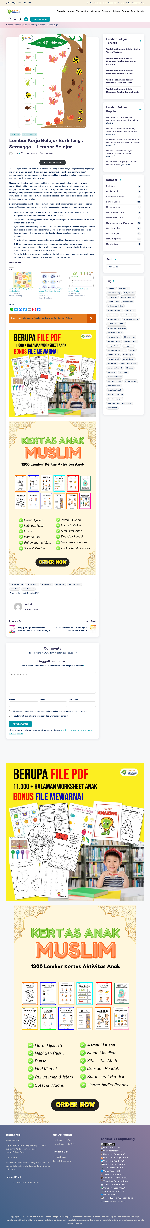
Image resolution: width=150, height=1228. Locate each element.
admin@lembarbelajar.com (27, 1182)
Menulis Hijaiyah (113, 239)
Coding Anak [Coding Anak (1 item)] (112, 297)
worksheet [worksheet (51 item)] (124, 372)
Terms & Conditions (62, 1161)
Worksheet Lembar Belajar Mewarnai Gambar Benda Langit (122, 90)
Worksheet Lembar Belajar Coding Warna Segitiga (123, 50)
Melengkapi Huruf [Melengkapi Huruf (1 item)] (114, 337)
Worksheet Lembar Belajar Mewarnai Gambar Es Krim (119, 81)
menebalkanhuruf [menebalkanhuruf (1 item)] (130, 341)
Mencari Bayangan (115, 212)
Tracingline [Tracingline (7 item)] (112, 372)
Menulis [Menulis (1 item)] (132, 350)
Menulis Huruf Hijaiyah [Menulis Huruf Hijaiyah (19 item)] (128, 363)
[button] (40, 19)
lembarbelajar (47, 584)
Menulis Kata (112, 244)
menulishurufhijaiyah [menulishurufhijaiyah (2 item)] (115, 368)
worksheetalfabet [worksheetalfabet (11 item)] (114, 381)
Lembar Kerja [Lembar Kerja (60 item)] (112, 315)
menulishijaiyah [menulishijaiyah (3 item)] (128, 359)
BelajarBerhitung (17, 584)
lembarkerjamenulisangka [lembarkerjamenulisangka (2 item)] (117, 328)
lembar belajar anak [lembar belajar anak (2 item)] (115, 310)
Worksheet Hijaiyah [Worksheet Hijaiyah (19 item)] (115, 399)
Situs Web (73, 699)
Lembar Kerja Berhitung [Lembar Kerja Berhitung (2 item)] (116, 324)
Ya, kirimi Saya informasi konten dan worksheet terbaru (38, 716)
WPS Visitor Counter (118, 1201)
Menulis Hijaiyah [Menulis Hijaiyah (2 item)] (113, 359)
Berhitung (15, 134)
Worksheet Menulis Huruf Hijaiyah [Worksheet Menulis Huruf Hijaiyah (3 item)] (119, 403)
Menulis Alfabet (113, 228)
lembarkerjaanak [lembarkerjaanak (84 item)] (114, 319)
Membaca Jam (113, 207)
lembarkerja (60, 584)
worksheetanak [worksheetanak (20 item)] (130, 381)
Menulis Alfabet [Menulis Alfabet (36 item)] (113, 355)
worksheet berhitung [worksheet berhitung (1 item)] (115, 394)
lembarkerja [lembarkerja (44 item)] (130, 310)
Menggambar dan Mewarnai (119, 223)
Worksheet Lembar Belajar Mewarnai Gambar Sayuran (120, 72)
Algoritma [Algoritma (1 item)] (111, 288)
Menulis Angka (113, 233)
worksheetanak (28, 589)
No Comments (47, 153)
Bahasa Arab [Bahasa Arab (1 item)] (123, 288)
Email (43, 699)
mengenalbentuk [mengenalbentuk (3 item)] (114, 346)
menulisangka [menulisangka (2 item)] (128, 355)
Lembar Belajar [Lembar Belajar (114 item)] (113, 301)
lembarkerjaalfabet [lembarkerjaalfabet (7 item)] (128, 315)
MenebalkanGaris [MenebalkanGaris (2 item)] (114, 341)
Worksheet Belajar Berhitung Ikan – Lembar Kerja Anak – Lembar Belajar (52, 291)
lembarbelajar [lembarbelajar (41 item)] (128, 301)
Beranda (9, 25)
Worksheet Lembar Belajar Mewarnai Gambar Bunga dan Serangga (121, 61)
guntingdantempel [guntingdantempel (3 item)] (127, 297)
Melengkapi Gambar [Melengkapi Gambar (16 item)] (115, 332)
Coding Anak (112, 191)
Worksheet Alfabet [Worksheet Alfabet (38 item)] (115, 377)
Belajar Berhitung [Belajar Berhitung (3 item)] (114, 293)
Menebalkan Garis (114, 217)
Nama (12, 699)
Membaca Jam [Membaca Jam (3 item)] (129, 337)
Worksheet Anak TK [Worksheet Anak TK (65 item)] (115, 390)
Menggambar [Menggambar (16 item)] (128, 346)
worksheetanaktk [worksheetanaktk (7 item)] (114, 386)
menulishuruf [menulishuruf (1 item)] (112, 363)
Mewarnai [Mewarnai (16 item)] (129, 368)
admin (29, 604)
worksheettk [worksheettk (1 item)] (112, 408)
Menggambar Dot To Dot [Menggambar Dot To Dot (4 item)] (117, 350)
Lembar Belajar (29, 134)
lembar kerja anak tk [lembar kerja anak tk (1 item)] (131, 319)
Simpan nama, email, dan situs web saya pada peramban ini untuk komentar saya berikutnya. (50, 711)
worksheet (15, 589)
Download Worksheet (52, 162)
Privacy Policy (59, 1157)
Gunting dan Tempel (115, 196)
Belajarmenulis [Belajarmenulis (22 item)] (129, 293)
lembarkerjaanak (74, 584)
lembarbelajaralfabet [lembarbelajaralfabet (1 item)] (115, 306)
